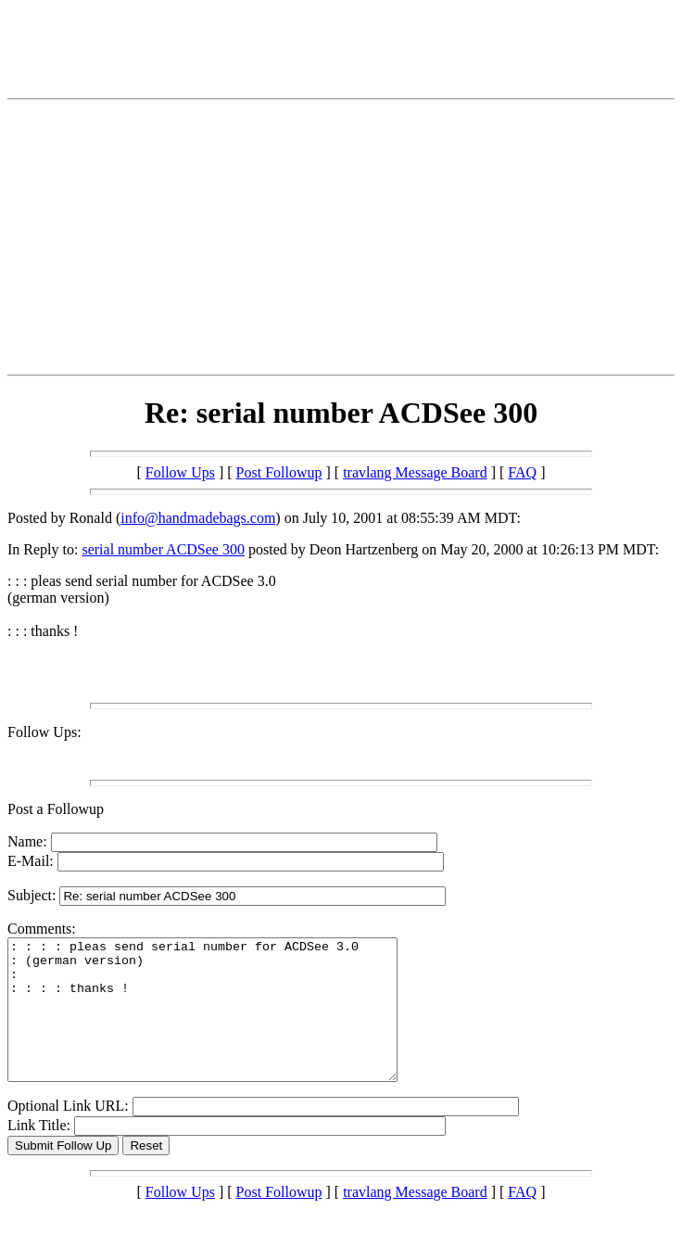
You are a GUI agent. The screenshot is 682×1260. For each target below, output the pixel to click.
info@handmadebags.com (197, 518)
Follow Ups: (44, 732)
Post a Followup (55, 809)
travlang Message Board (415, 472)
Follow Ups (180, 472)
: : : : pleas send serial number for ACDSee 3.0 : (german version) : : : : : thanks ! (225, 1023)
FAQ (522, 472)
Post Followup (279, 472)
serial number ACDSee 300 (163, 549)
